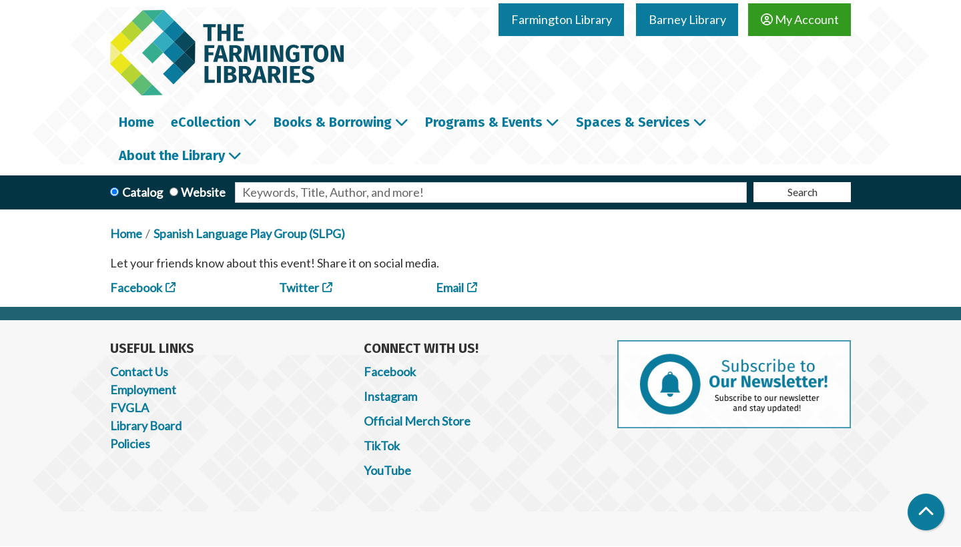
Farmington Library (561, 19)
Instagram (390, 396)
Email (450, 287)
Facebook (136, 287)
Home (126, 233)
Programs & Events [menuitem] (484, 122)
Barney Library (687, 19)
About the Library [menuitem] (172, 155)
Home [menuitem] (136, 122)
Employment (143, 389)
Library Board (146, 425)
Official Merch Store (417, 421)
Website (203, 192)
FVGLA (129, 407)
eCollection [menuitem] (205, 122)
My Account (800, 19)
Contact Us (139, 371)
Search (802, 191)
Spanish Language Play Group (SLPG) (249, 233)
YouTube (387, 470)
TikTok (382, 445)
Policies (130, 443)
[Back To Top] (926, 512)
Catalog (142, 192)
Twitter (299, 287)
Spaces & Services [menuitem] (633, 122)
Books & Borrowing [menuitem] (333, 122)
